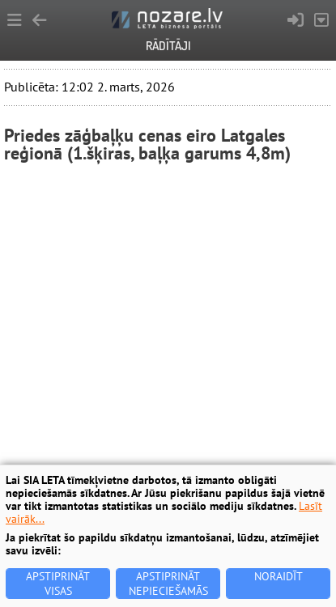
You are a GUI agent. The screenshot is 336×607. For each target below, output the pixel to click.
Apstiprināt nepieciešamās (168, 583)
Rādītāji (168, 45)
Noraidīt (278, 576)
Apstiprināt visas (58, 583)
